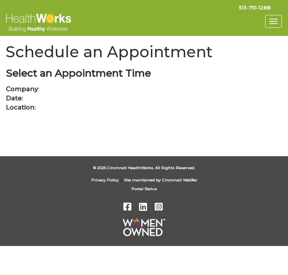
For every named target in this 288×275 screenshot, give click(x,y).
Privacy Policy (105, 180)
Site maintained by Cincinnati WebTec (160, 180)
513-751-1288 (254, 8)
